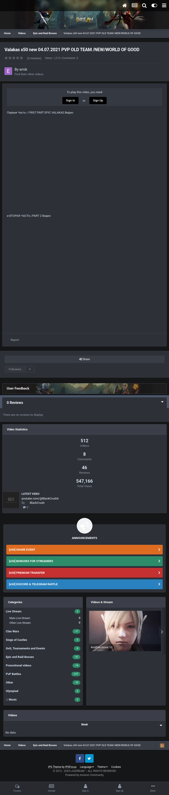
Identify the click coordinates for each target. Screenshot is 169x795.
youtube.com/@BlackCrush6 (40, 498)
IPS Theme (54, 767)
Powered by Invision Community (84, 775)
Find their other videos (29, 74)
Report (15, 340)
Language (87, 767)
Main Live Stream (44, 618)
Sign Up (98, 100)
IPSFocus (71, 767)
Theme (102, 767)
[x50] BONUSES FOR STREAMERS (31, 561)
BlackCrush (37, 502)
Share (84, 359)
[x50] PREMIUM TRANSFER (27, 572)
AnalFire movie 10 (101, 647)
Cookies (116, 767)
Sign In (70, 100)
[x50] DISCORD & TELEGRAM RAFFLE (33, 584)
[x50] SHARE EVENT (22, 549)
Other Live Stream (44, 623)
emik (23, 69)
